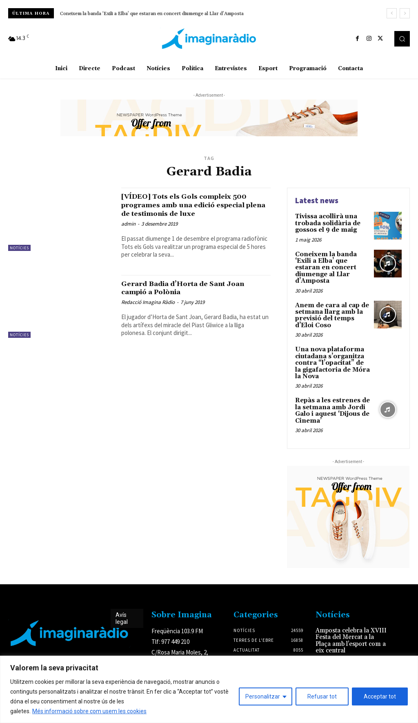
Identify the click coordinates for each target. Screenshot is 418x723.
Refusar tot (322, 696)
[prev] (392, 13)
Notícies (19, 248)
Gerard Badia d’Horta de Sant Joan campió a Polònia (193, 288)
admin (128, 223)
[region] (209, 689)
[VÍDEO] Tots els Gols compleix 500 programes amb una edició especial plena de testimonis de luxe (195, 204)
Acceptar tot (380, 696)
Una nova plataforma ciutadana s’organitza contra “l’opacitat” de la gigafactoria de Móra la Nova (332, 351)
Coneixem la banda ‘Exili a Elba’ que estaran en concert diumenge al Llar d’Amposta (152, 14)
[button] (402, 39)
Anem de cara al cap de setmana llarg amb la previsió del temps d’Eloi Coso (330, 305)
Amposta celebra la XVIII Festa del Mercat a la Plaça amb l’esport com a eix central (350, 625)
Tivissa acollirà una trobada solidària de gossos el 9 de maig (326, 223)
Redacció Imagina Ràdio (148, 302)
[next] (405, 13)
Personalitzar (262, 696)
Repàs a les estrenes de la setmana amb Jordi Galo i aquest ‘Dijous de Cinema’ (331, 397)
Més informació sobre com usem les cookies (89, 711)
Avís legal (122, 603)
